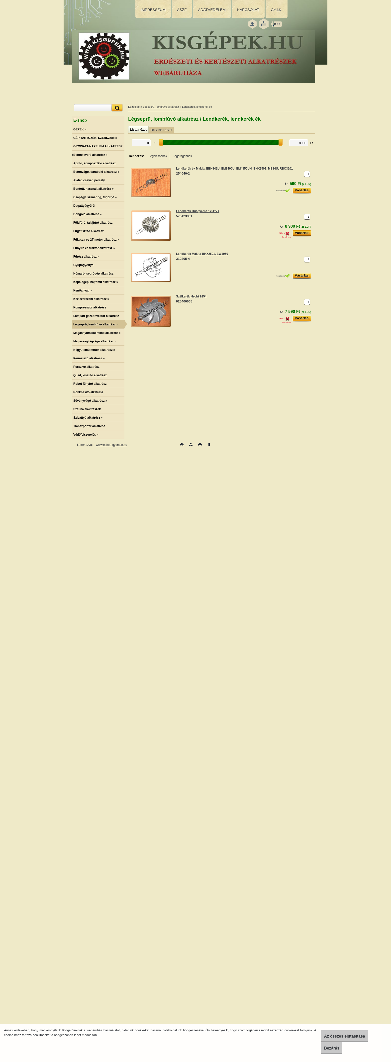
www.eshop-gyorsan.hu (111, 445)
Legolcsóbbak (158, 156)
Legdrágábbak (182, 156)
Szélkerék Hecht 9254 (191, 296)
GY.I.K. (276, 9)
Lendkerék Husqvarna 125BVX (197, 211)
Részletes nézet (161, 130)
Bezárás (323, 1048)
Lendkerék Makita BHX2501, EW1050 (202, 254)
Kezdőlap (134, 106)
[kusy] (307, 174)
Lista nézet (138, 129)
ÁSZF (182, 9)
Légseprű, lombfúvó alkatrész (161, 106)
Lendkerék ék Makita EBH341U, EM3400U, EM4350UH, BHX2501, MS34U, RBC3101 (234, 168)
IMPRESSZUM (153, 9)
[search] (116, 107)
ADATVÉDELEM (212, 9)
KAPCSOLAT (248, 9)
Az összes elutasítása (336, 1036)
